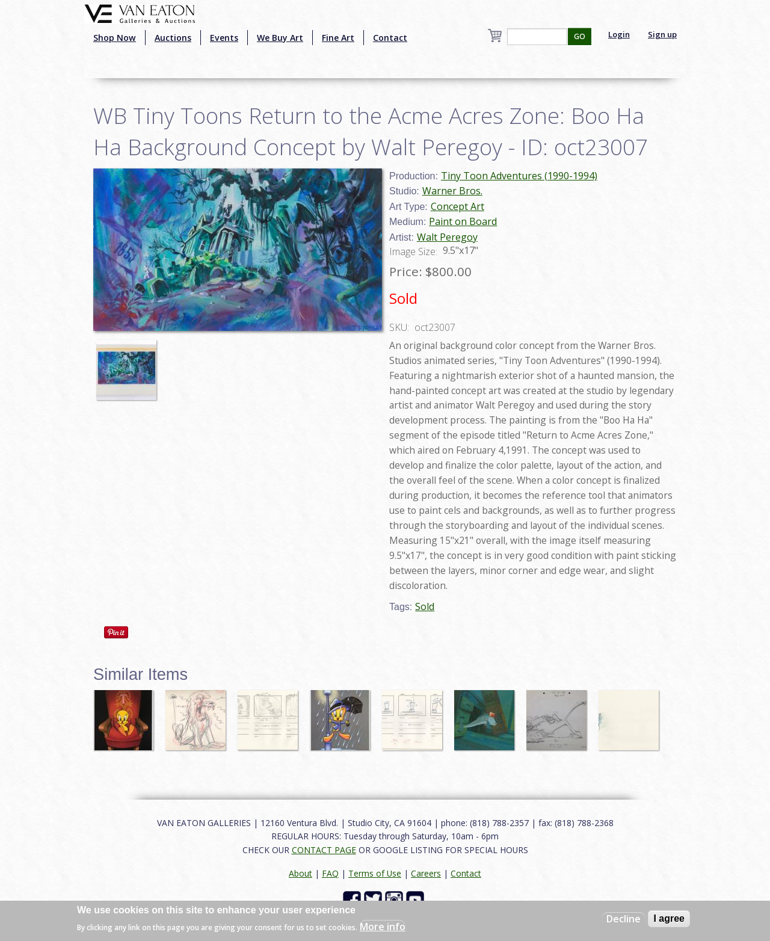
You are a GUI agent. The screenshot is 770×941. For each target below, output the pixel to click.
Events (224, 37)
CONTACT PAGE (324, 850)
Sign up (662, 34)
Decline (623, 918)
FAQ (330, 873)
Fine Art (338, 37)
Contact (390, 37)
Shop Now (114, 37)
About (300, 873)
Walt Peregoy (447, 237)
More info (382, 926)
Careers (426, 873)
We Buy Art (280, 37)
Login (619, 34)
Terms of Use (374, 873)
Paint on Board (463, 221)
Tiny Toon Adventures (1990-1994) (519, 175)
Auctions (173, 37)
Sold (424, 606)
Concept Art (457, 206)
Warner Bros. (452, 190)
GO (579, 36)
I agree (669, 918)
